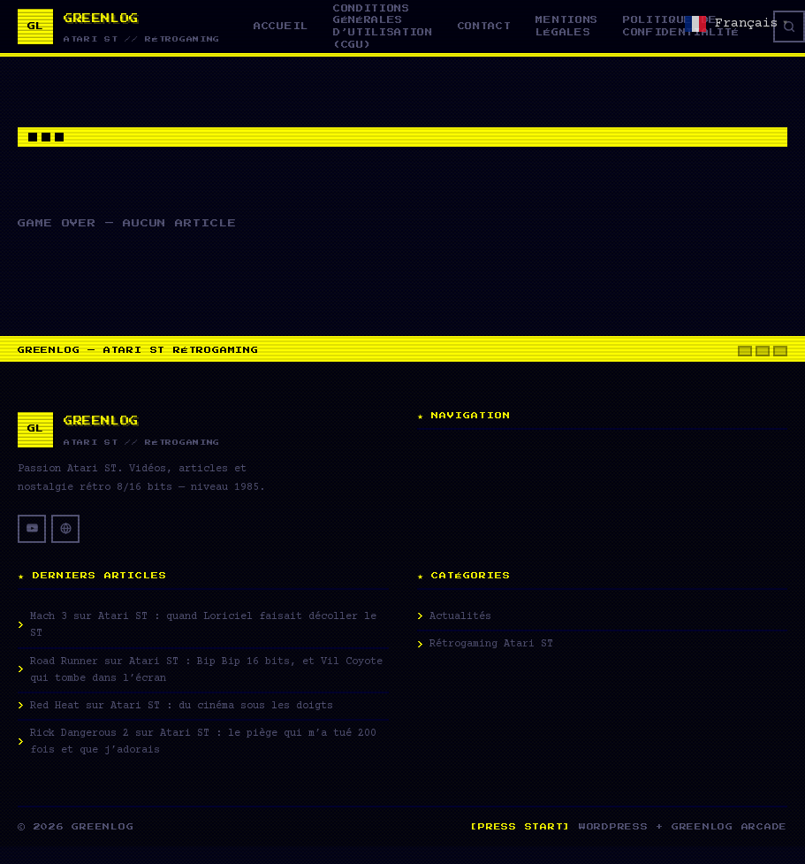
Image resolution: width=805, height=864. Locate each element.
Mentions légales (566, 26)
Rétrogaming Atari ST (491, 644)
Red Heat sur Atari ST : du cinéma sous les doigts (181, 706)
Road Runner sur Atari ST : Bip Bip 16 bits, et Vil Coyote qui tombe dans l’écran (206, 670)
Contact (485, 26)
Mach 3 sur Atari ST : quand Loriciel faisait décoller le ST (203, 625)
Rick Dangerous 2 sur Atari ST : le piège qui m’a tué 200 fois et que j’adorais (203, 742)
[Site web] (65, 529)
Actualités (460, 617)
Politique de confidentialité (681, 26)
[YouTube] (32, 529)
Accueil (281, 26)
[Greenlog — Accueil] (119, 27)
